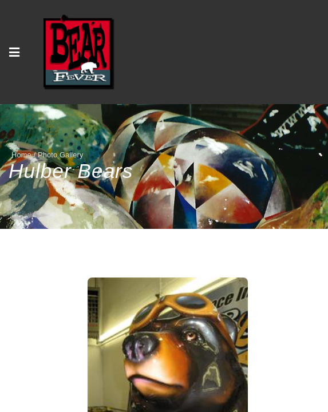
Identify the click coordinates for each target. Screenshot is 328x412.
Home (21, 154)
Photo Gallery (61, 154)
